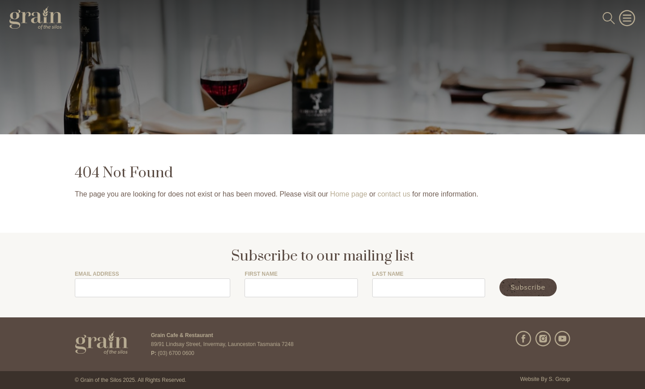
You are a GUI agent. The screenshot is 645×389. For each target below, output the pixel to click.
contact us (394, 194)
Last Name (388, 274)
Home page (348, 194)
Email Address (97, 274)
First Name (261, 274)
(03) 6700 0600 (176, 353)
